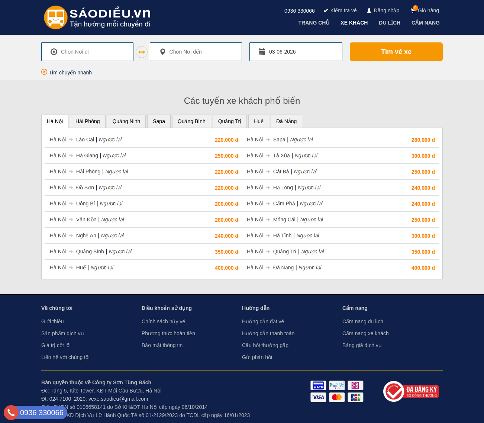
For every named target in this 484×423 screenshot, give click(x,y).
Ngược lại (110, 139)
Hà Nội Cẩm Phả (271, 203)
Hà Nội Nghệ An (73, 235)
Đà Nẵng (286, 121)
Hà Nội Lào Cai (72, 139)
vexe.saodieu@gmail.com (118, 399)
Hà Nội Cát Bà (268, 171)
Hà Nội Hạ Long (270, 187)
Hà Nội (55, 121)
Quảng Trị (230, 121)
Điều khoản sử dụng (167, 308)
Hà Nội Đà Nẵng (270, 267)
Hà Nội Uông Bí (72, 203)
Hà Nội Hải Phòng (75, 171)
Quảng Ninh (126, 121)
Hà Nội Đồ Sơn (72, 187)
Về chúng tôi (56, 308)
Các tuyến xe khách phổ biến (242, 101)
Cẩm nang (355, 308)
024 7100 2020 (67, 399)
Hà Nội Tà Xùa (268, 155)
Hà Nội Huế (68, 267)
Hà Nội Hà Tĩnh (269, 235)
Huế (259, 121)
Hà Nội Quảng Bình (77, 251)
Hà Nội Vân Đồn (73, 219)
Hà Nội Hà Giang (74, 155)
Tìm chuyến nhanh (66, 73)
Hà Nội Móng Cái (271, 219)
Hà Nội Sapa (266, 139)
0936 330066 (299, 11)
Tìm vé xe (396, 51)
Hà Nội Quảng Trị (271, 251)
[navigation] (315, 23)
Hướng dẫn (256, 308)
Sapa (159, 121)
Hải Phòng (87, 121)
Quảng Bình (192, 121)
